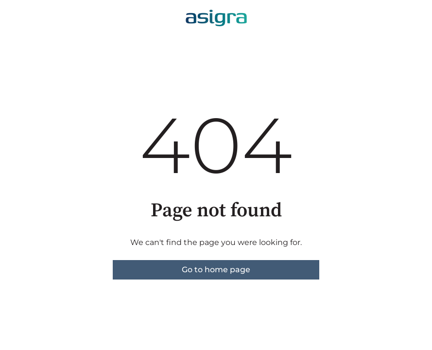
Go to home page (216, 269)
